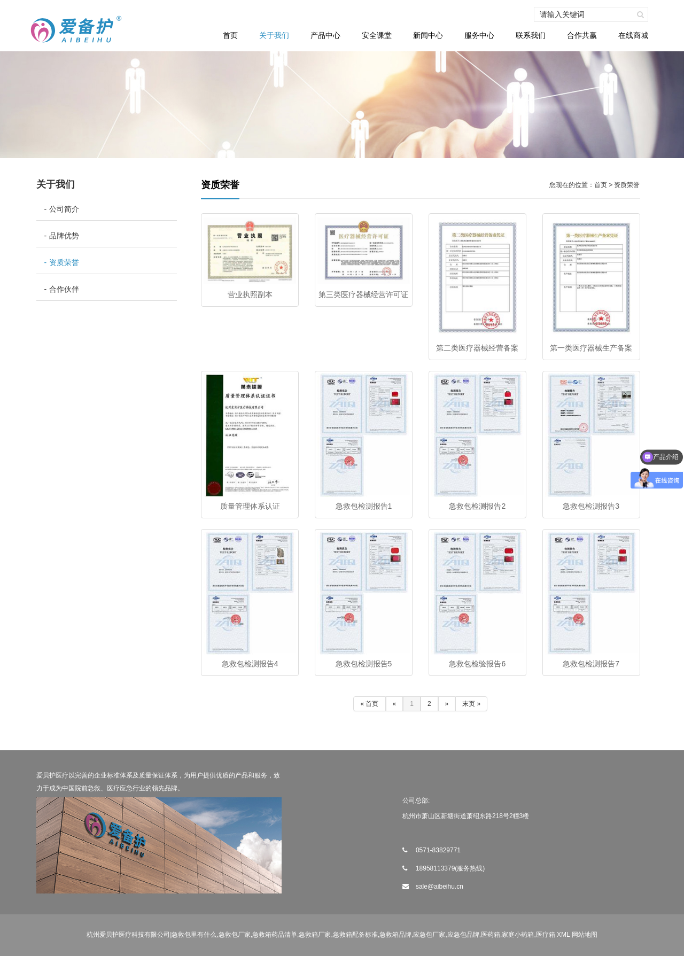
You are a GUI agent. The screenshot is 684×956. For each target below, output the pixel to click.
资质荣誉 (64, 262)
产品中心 (325, 35)
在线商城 (633, 35)
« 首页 (369, 704)
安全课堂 (377, 35)
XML (563, 934)
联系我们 (531, 35)
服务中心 (479, 35)
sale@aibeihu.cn (439, 886)
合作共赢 (582, 35)
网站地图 (584, 934)
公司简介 (64, 209)
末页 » (471, 704)
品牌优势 (64, 235)
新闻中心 (428, 35)
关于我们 (274, 35)
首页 (230, 35)
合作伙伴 (64, 289)
